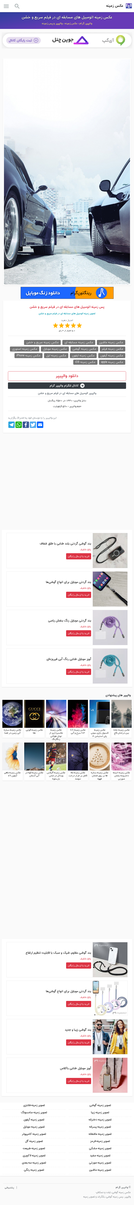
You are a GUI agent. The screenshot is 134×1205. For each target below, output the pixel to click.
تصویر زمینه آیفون (33, 1119)
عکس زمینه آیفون (111, 355)
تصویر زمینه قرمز (100, 1141)
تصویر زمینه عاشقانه (100, 1134)
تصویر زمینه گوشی (100, 1105)
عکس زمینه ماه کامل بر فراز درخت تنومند (78, 776)
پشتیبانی (9, 1187)
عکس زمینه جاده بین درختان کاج (122, 731)
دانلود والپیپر (67, 376)
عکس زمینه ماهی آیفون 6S (12, 774)
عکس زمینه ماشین (111, 342)
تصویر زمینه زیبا (100, 1112)
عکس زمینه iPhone (28, 355)
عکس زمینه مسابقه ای (78, 342)
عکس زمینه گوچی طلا (34, 731)
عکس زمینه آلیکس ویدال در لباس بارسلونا (56, 776)
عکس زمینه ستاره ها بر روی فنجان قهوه (99, 776)
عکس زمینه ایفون (83, 355)
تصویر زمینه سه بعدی (34, 1162)
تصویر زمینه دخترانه (100, 1119)
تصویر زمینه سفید (100, 1155)
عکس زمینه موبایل (55, 349)
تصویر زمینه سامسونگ (34, 1112)
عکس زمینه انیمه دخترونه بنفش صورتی (121, 776)
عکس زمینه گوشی (84, 349)
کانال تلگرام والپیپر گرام (67, 385)
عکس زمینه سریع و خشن (42, 342)
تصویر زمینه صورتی (100, 1162)
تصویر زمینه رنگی (34, 1169)
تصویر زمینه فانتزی (34, 1105)
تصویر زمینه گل (34, 1141)
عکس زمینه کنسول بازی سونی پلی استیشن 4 (99, 733)
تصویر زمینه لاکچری (33, 1155)
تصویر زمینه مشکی (100, 1148)
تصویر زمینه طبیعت (34, 1148)
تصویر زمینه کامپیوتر (34, 1134)
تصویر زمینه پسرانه (100, 1126)
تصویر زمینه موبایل (34, 1126)
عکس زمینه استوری (24, 349)
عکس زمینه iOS (85, 362)
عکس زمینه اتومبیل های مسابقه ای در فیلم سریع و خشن (67, 17)
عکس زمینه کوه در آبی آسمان (34, 774)
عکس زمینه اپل (56, 355)
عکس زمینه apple (112, 362)
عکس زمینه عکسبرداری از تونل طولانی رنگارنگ (56, 734)
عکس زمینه (114, 5)
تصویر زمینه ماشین (100, 1169)
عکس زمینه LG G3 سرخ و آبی (78, 731)
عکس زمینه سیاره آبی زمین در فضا (12, 731)
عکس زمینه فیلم (112, 349)
